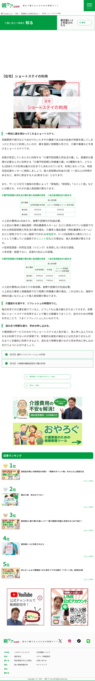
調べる (6, 660)
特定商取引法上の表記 (23, 660)
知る (16, 13)
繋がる (6, 673)
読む (6, 664)
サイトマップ (41, 664)
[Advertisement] (47, 54)
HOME (6, 652)
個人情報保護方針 (21, 664)
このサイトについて (22, 652)
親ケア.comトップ (6, 13)
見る (6, 669)
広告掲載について (43, 652)
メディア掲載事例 (43, 656)
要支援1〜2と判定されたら (29, 13)
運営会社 (17, 656)
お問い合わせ (41, 660)
